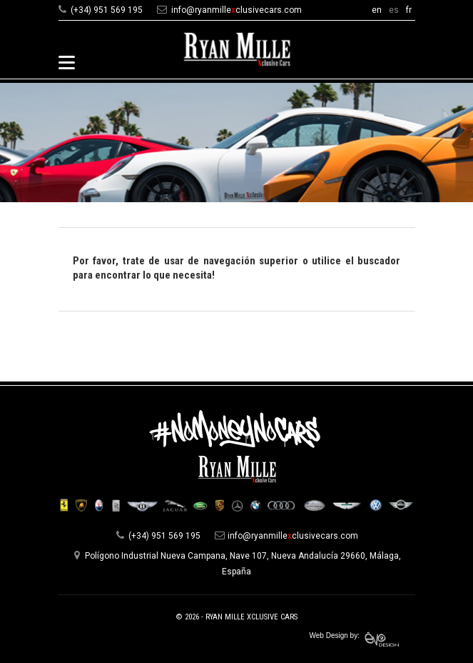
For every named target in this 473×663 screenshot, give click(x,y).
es (394, 10)
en (377, 10)
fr (409, 10)
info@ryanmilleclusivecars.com (236, 10)
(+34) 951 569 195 (107, 10)
